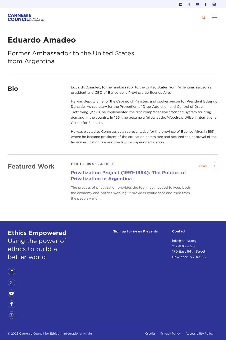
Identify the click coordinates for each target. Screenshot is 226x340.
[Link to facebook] (206, 4)
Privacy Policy (170, 333)
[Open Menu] (214, 17)
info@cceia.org (184, 241)
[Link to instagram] (214, 4)
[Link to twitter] (189, 4)
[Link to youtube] (197, 4)
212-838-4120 (183, 246)
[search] (203, 17)
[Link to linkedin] (180, 4)
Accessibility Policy (199, 333)
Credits (150, 333)
